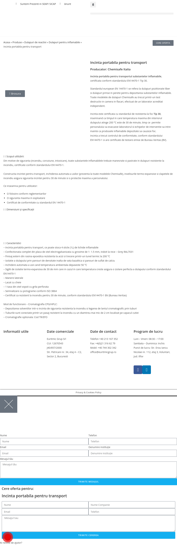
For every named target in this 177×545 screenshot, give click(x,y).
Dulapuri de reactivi (35, 42)
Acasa (6, 42)
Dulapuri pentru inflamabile (64, 42)
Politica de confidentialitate (18, 343)
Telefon (92, 435)
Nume (3, 435)
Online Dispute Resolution (18, 356)
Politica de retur (12, 352)
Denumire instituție (99, 447)
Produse (17, 42)
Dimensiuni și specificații (20, 209)
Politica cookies (12, 347)
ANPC (6, 360)
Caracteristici (14, 243)
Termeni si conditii (13, 339)
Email (3, 447)
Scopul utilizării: (15, 156)
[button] (93, 4)
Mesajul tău (6, 458)
